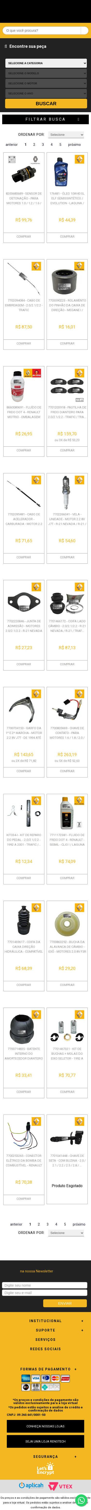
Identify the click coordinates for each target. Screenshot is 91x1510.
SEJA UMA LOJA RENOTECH (45, 1441)
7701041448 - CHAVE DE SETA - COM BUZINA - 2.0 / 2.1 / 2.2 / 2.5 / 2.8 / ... (67, 1160)
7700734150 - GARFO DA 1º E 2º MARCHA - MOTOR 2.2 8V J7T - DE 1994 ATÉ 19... (24, 735)
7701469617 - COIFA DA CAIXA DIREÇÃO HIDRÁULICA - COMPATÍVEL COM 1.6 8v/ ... (24, 949)
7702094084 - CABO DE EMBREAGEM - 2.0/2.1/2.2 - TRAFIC (24, 305)
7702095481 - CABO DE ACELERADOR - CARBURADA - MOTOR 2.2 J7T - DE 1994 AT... (24, 521)
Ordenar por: (31, 134)
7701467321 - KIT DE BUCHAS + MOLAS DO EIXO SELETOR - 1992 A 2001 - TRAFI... (67, 1056)
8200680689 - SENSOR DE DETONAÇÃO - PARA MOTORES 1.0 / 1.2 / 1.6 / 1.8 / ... (24, 201)
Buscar (46, 103)
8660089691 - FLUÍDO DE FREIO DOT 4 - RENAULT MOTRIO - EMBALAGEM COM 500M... (24, 415)
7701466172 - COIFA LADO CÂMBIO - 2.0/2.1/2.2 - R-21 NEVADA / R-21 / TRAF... (67, 626)
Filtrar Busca (45, 119)
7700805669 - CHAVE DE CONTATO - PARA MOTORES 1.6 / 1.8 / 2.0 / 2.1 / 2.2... (67, 735)
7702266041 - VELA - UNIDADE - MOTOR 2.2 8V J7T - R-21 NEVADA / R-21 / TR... (67, 521)
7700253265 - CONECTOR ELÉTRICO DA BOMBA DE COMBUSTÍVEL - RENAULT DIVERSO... (24, 1163)
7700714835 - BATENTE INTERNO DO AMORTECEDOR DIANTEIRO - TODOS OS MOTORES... (24, 1056)
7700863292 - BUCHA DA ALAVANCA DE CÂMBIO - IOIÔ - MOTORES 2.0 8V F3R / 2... (67, 949)
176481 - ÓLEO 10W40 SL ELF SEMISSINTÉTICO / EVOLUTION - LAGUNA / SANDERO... (67, 201)
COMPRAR (24, 236)
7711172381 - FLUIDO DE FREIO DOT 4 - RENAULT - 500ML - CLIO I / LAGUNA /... (67, 842)
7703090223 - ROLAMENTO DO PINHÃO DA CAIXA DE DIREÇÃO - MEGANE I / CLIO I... (67, 308)
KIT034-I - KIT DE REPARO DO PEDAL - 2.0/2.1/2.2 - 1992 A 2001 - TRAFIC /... (24, 839)
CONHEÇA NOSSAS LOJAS (45, 1426)
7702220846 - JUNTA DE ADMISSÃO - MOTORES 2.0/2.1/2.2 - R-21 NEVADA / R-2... (24, 628)
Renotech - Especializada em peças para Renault (45, 10)
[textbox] (45, 30)
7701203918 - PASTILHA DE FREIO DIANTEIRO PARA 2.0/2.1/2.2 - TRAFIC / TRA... (67, 412)
